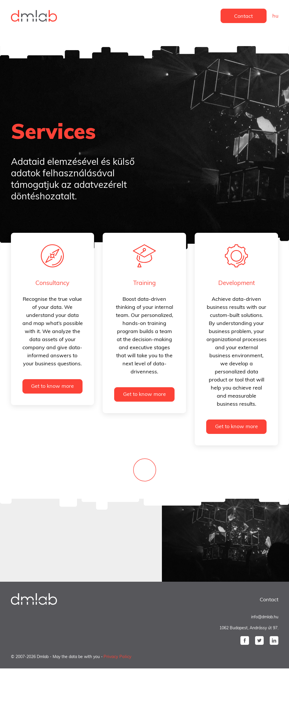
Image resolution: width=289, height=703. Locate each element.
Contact (243, 16)
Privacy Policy (117, 656)
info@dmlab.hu (264, 616)
